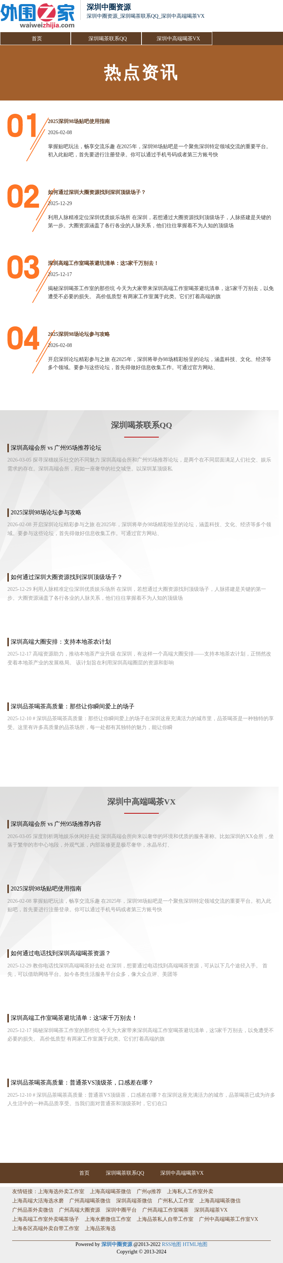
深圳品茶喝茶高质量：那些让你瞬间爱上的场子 (72, 706)
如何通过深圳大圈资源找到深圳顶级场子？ (97, 192)
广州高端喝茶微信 (90, 1201)
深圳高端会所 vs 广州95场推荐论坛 (56, 448)
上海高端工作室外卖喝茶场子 (45, 1219)
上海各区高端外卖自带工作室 (45, 1228)
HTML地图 (195, 1244)
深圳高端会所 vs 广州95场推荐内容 (56, 824)
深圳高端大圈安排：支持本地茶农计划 (61, 642)
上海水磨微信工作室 (108, 1219)
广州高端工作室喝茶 (165, 1210)
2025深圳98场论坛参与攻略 (79, 334)
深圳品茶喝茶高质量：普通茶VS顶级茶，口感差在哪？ (82, 1082)
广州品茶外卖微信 (32, 1210)
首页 (37, 38)
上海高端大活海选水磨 (38, 1201)
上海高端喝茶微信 (110, 1191)
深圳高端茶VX (210, 1210)
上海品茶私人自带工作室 (165, 1219)
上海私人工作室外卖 (190, 1191)
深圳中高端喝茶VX (178, 38)
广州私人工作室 (176, 1201)
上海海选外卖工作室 (61, 1191)
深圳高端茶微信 (134, 1201)
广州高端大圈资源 (79, 1210)
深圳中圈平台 (121, 1210)
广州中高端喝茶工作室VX (228, 1219)
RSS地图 (171, 1244)
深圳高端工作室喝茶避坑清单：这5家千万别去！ (103, 263)
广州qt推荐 (149, 1191)
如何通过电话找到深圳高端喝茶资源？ (61, 953)
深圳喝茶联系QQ (107, 38)
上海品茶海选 (100, 1228)
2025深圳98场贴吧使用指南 (79, 121)
